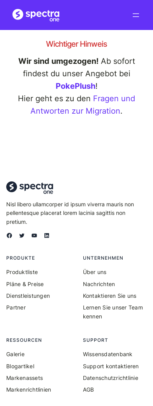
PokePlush (75, 86)
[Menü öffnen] (136, 15)
